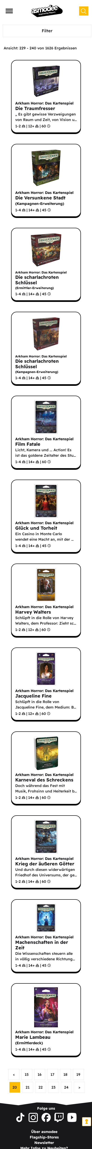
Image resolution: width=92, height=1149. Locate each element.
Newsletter (44, 1142)
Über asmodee (44, 1131)
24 (66, 1087)
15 (27, 1074)
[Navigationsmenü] (9, 11)
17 (52, 1074)
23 (53, 1087)
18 (65, 1074)
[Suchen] (83, 11)
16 (40, 1074)
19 (78, 1074)
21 (28, 1087)
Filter (47, 30)
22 (41, 1087)
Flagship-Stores (44, 1137)
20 (14, 1087)
